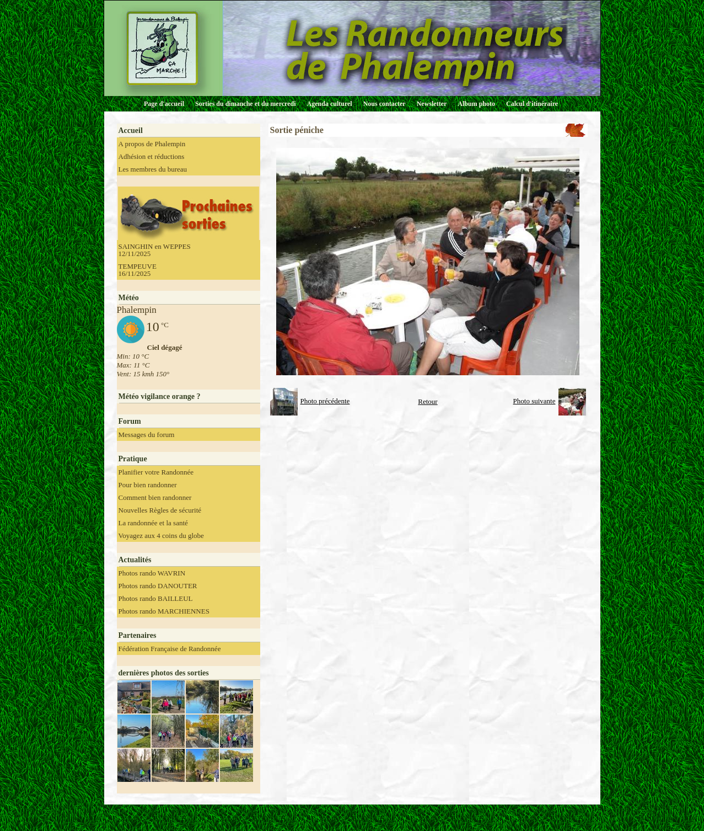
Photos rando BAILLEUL (156, 598)
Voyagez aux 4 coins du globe (161, 535)
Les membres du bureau (153, 169)
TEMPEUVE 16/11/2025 (138, 270)
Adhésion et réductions (152, 156)
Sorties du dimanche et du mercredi (245, 104)
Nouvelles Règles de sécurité (160, 510)
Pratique (133, 459)
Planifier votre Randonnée (156, 472)
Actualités (135, 560)
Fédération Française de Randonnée (170, 648)
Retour (427, 401)
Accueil (131, 130)
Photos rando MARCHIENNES (164, 611)
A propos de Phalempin (152, 144)
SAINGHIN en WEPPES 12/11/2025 (155, 250)
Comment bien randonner (155, 497)
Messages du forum (147, 434)
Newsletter (432, 104)
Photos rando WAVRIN (152, 573)
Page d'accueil (164, 104)
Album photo (476, 104)
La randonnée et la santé (153, 523)
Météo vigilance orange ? (160, 396)
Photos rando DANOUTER (158, 586)
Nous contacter (384, 104)
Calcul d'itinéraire (532, 104)
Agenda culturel (329, 104)
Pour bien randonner (148, 485)
